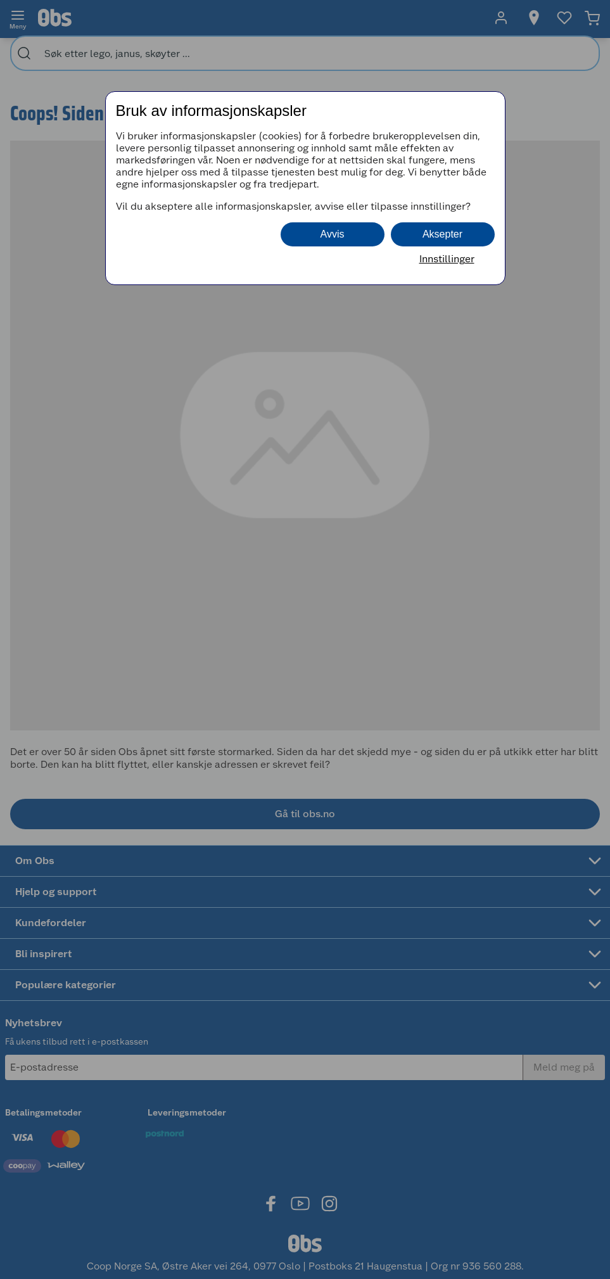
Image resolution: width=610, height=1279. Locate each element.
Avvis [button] (333, 234)
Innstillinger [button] (446, 259)
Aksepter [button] (442, 234)
